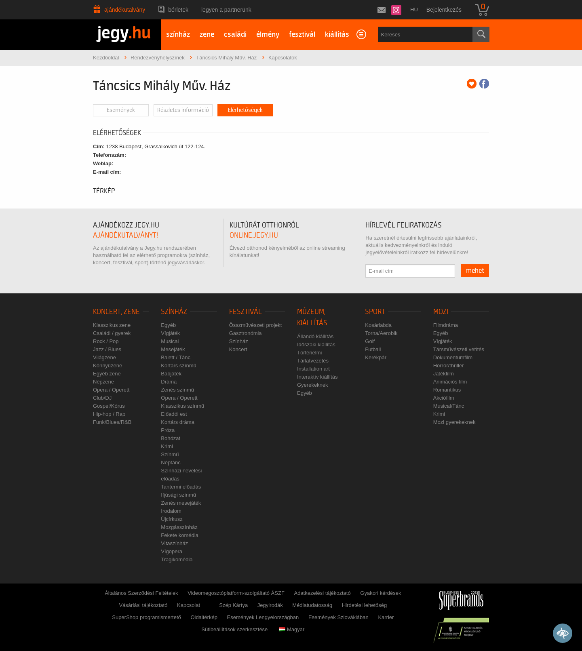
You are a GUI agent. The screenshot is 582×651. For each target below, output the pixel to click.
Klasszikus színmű (182, 406)
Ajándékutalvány (124, 9)
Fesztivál (245, 312)
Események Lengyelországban (263, 617)
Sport (375, 312)
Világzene (104, 357)
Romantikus (447, 390)
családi (235, 34)
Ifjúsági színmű (178, 495)
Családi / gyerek (112, 333)
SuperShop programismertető (146, 617)
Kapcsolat (188, 605)
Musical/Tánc (448, 406)
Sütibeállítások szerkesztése (234, 629)
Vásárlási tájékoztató (143, 605)
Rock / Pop (106, 341)
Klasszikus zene (112, 325)
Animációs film (450, 382)
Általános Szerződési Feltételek (141, 593)
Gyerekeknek (312, 385)
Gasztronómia (245, 333)
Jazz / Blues (107, 349)
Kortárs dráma (177, 422)
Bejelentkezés (444, 9)
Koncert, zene (116, 312)
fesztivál (302, 34)
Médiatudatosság (312, 605)
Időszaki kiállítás (316, 344)
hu (414, 9)
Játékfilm (443, 374)
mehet (475, 270)
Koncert (238, 349)
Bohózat (170, 438)
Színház (174, 312)
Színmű (170, 454)
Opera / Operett (111, 390)
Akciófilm (443, 398)
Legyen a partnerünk (226, 9)
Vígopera (171, 551)
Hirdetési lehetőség (364, 605)
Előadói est (174, 414)
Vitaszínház (174, 543)
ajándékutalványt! (125, 235)
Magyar (291, 629)
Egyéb (168, 325)
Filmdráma (445, 325)
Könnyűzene (107, 365)
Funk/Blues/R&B (112, 422)
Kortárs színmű (178, 365)
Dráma (169, 382)
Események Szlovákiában (338, 617)
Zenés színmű (177, 390)
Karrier (386, 617)
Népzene (103, 382)
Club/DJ (102, 398)
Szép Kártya (233, 605)
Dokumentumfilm (453, 357)
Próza (168, 430)
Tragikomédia (176, 559)
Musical (170, 341)
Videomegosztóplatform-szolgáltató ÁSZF (236, 593)
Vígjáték (170, 333)
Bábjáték (171, 374)
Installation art (313, 369)
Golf (370, 341)
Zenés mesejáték (181, 503)
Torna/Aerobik (381, 333)
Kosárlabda (378, 325)
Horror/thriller (448, 365)
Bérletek (178, 9)
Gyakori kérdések (380, 593)
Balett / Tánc (175, 357)
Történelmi (309, 353)
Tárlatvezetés (313, 361)
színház (178, 34)
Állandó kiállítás (315, 336)
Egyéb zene (107, 374)
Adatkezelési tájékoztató (322, 593)
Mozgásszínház (179, 527)
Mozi (440, 312)
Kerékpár (375, 357)
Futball (373, 349)
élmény (267, 34)
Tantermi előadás (181, 487)
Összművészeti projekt (255, 325)
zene (207, 34)
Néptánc (170, 462)
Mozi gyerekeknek (454, 422)
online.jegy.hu (254, 235)
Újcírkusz (171, 519)
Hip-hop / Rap (109, 414)
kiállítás (337, 34)
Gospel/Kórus (109, 406)
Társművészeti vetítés (458, 349)
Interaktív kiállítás (317, 377)
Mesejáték (173, 349)
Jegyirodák (270, 605)
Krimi (167, 446)
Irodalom (171, 511)
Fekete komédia (179, 535)
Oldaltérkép (203, 617)
